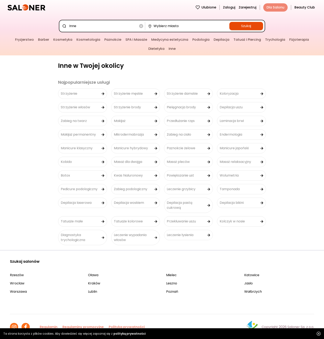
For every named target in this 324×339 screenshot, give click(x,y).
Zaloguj (229, 7)
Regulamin (48, 327)
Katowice (251, 275)
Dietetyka (156, 48)
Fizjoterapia (299, 39)
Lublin (92, 291)
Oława (93, 275)
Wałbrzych (253, 291)
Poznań (172, 291)
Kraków (94, 283)
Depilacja (221, 39)
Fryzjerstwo (24, 39)
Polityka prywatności (127, 327)
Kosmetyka (62, 39)
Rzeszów (17, 275)
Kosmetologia (88, 39)
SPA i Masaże (136, 39)
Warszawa (18, 291)
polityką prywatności (129, 334)
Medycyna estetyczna (169, 39)
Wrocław (17, 283)
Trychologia (275, 39)
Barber (43, 39)
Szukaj (246, 26)
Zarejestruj (247, 7)
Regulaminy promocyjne (83, 327)
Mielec (171, 275)
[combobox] (103, 26)
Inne (172, 48)
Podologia (201, 39)
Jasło (248, 283)
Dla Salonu (275, 7)
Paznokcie (112, 39)
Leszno (171, 283)
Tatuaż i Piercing (247, 39)
